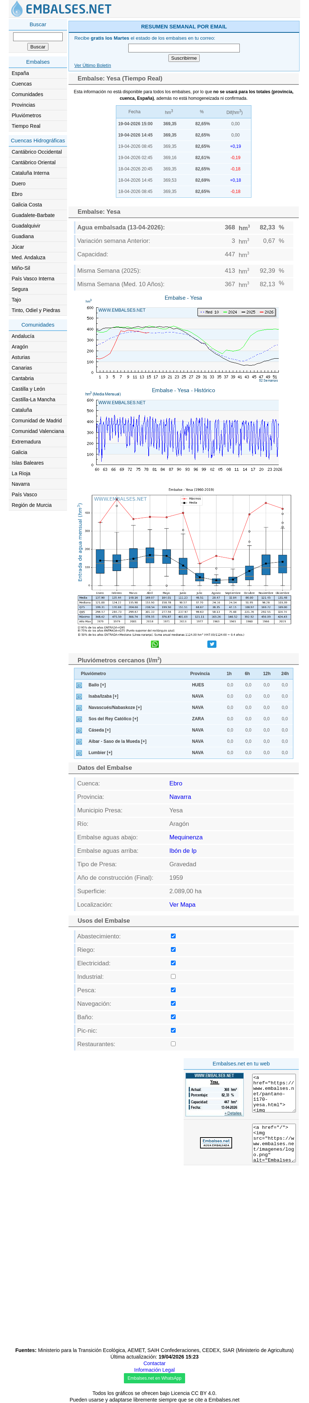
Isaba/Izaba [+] (103, 696)
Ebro (17, 194)
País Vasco (24, 494)
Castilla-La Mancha (33, 399)
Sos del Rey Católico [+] (113, 718)
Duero (19, 183)
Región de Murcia (32, 505)
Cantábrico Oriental (34, 162)
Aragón (20, 347)
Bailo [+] (97, 684)
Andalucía (23, 336)
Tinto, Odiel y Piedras (36, 310)
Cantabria (23, 378)
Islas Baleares (28, 463)
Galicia (19, 452)
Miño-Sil (21, 268)
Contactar (155, 1363)
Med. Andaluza (29, 257)
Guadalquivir (26, 226)
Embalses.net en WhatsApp (154, 1378)
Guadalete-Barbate (33, 215)
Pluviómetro (93, 673)
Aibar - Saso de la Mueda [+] (117, 741)
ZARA (198, 718)
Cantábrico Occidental (37, 152)
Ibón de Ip (183, 850)
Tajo (16, 300)
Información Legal (154, 1370)
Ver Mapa (182, 904)
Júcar (18, 247)
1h (229, 673)
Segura (20, 289)
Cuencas (22, 84)
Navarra (21, 484)
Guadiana (23, 236)
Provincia (200, 673)
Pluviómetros (26, 115)
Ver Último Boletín (92, 65)
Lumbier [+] (100, 752)
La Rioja (21, 473)
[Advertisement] (124, 1106)
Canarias (22, 368)
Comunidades (27, 94)
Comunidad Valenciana (38, 431)
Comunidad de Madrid (37, 420)
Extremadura (26, 442)
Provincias (23, 105)
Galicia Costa (27, 205)
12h (267, 673)
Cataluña (22, 410)
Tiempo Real (26, 126)
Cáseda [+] (99, 730)
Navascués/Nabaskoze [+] (115, 707)
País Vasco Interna (33, 278)
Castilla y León (28, 389)
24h (285, 673)
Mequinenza (186, 837)
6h (247, 673)
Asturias (21, 357)
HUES (198, 684)
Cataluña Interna (31, 173)
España (20, 73)
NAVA (198, 696)
